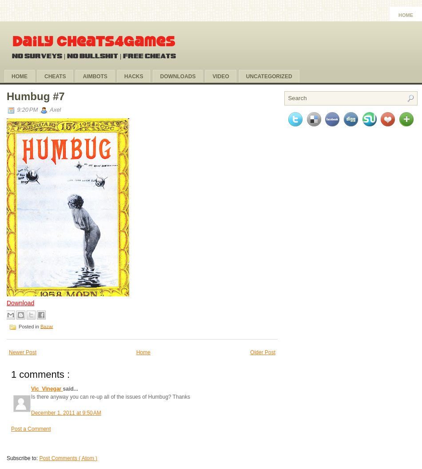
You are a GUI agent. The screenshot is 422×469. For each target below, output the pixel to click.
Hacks (133, 76)
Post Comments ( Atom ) (68, 458)
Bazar (46, 326)
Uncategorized (269, 76)
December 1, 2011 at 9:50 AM (66, 413)
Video (220, 76)
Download (20, 303)
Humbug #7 (36, 96)
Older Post (262, 352)
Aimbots (95, 76)
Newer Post (22, 352)
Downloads (177, 76)
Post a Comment (31, 429)
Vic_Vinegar (47, 389)
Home (405, 15)
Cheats (55, 76)
